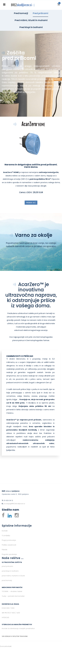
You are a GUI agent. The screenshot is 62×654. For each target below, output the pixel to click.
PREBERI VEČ (31, 202)
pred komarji (7, 580)
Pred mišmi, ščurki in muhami (31, 20)
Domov (3, 646)
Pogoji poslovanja (9, 540)
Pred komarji (21, 13)
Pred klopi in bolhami (31, 27)
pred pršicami (7, 566)
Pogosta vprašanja (9, 554)
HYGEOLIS (5, 617)
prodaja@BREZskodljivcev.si (14, 503)
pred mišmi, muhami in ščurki (13, 576)
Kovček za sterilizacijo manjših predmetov (18, 628)
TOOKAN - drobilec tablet (12, 591)
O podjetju (6, 535)
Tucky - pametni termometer (13, 596)
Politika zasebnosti (9, 545)
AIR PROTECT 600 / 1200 (11, 613)
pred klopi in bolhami (10, 571)
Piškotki (4, 549)
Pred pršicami (40, 13)
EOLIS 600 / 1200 (8, 608)
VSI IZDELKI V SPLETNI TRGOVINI (15, 636)
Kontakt (4, 531)
